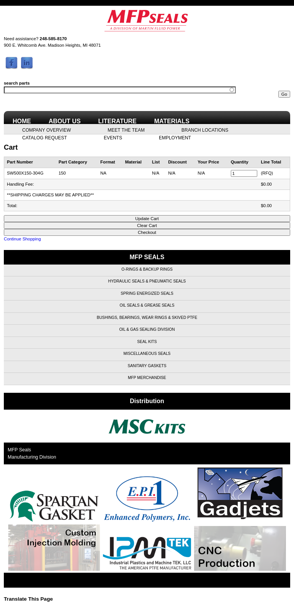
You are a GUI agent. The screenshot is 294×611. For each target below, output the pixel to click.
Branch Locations (204, 129)
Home (22, 121)
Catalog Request (44, 137)
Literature (117, 121)
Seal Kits (147, 342)
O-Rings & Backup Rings (146, 269)
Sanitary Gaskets (146, 366)
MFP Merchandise (147, 378)
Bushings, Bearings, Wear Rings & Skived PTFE (147, 317)
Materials (171, 121)
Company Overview (46, 129)
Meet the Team (126, 129)
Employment (175, 137)
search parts (17, 83)
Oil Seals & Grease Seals (147, 305)
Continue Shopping (22, 239)
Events (113, 137)
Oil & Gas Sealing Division (147, 329)
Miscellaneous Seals (147, 353)
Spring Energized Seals (147, 293)
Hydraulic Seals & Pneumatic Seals (147, 281)
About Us (65, 121)
